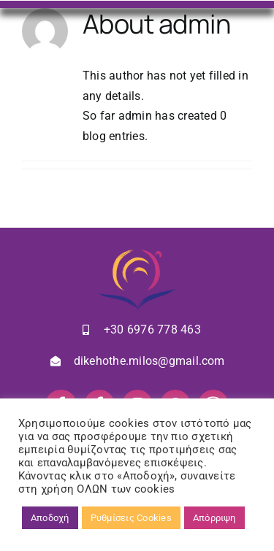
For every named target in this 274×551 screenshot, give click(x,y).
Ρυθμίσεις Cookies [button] (131, 517)
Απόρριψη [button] (214, 517)
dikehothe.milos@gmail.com (149, 361)
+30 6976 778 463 (152, 329)
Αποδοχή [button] (50, 517)
